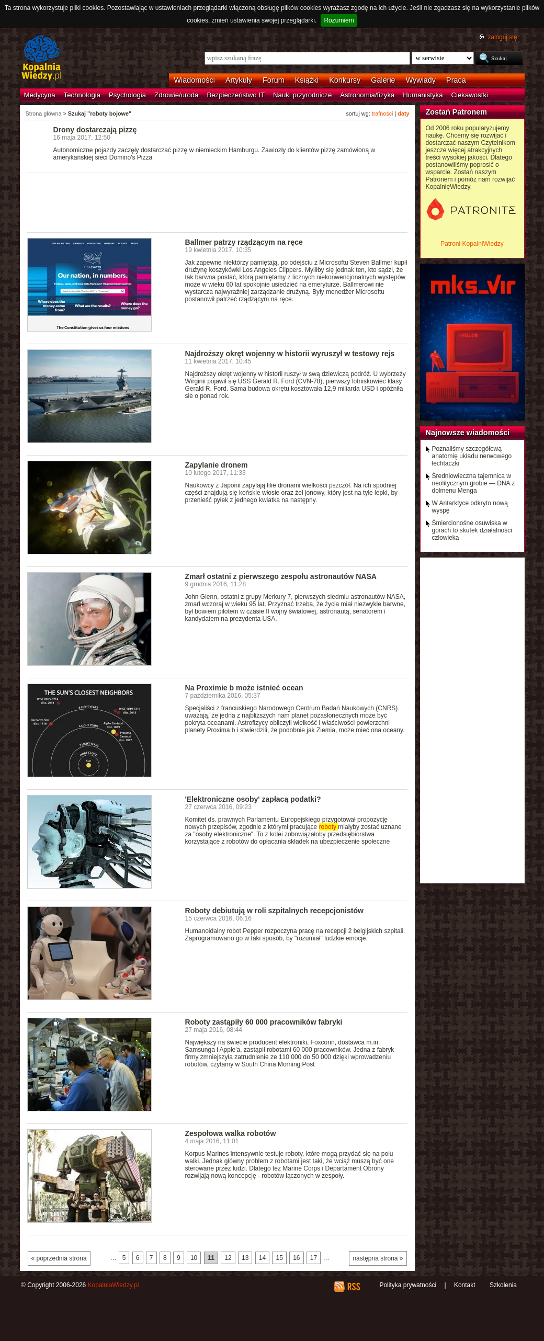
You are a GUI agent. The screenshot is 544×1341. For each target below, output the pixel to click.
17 (313, 1258)
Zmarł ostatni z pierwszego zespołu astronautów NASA (281, 576)
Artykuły (238, 80)
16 (296, 1258)
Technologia (82, 95)
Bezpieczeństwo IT (236, 95)
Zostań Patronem (457, 112)
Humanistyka (423, 95)
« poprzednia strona (59, 1258)
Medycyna (39, 95)
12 (227, 1258)
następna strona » (378, 1258)
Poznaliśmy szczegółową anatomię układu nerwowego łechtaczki (472, 456)
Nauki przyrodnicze (302, 95)
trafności (382, 113)
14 (262, 1258)
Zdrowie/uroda (176, 95)
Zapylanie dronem (216, 465)
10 (193, 1258)
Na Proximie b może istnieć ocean (244, 688)
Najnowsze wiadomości (468, 432)
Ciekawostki (469, 95)
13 (245, 1258)
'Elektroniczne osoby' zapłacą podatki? (253, 799)
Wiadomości (194, 80)
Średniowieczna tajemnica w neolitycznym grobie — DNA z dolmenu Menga (473, 483)
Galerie (383, 80)
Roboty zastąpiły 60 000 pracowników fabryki (264, 1022)
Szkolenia (503, 1285)
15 (279, 1258)
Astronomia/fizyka (367, 95)
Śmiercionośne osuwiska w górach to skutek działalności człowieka (472, 530)
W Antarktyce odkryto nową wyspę (470, 506)
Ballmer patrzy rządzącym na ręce (244, 242)
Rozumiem (339, 20)
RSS (353, 1286)
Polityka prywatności (407, 1285)
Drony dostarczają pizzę (95, 130)
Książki (307, 80)
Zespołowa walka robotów (230, 1133)
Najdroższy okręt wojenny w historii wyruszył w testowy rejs (290, 353)
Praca (456, 80)
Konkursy (344, 80)
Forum (274, 80)
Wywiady (421, 80)
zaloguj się (502, 37)
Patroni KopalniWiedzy (472, 243)
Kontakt (464, 1285)
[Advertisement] (217, 201)
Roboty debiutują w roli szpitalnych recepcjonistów (274, 910)
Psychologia (127, 95)
